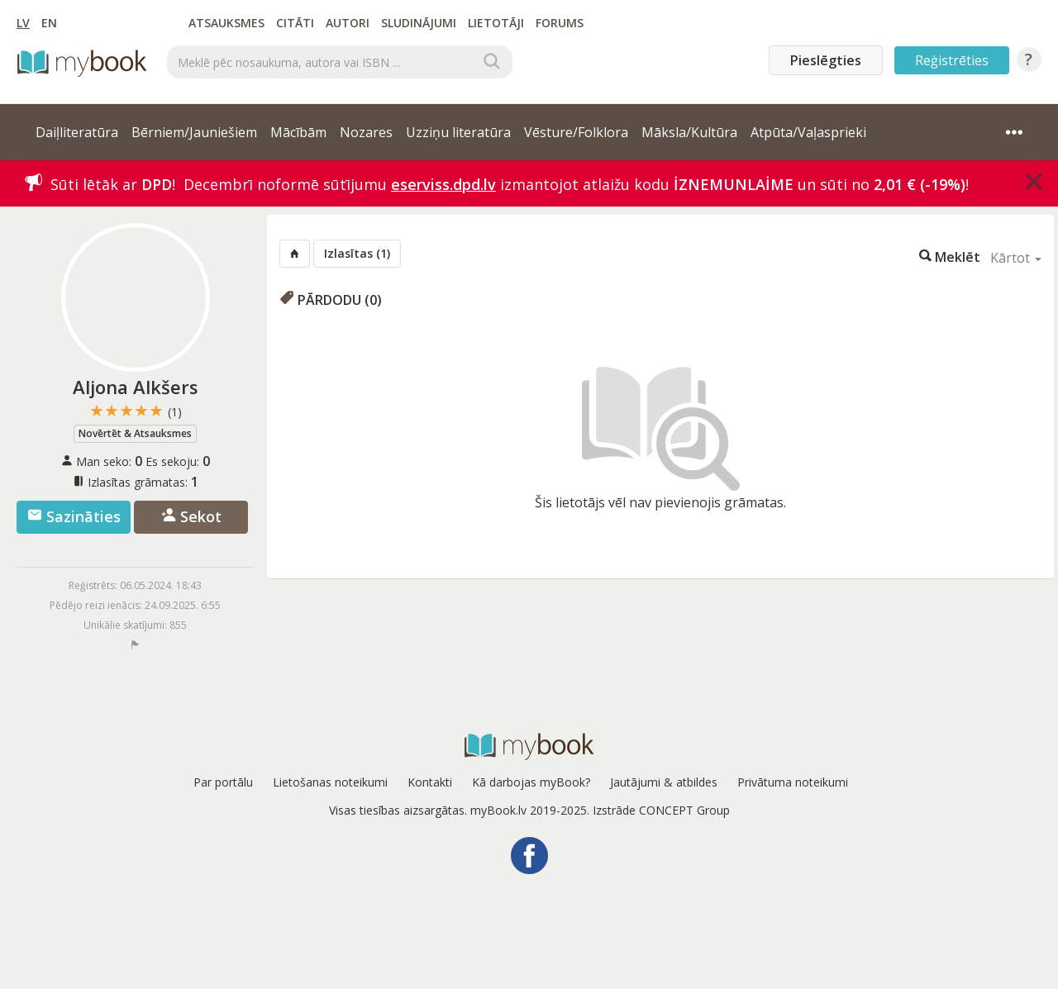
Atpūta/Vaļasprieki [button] (808, 132)
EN (49, 23)
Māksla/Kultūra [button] (689, 132)
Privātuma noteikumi (792, 782)
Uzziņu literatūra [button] (458, 132)
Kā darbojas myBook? (531, 782)
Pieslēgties (825, 60)
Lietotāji (496, 23)
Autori (347, 23)
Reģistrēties (952, 60)
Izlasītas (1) (357, 253)
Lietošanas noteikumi (330, 782)
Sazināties (74, 516)
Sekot (191, 516)
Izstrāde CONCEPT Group (661, 810)
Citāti (295, 23)
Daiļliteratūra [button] (77, 132)
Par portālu (223, 782)
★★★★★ (135, 411)
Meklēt (949, 256)
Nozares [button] (366, 132)
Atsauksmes (226, 23)
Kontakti (429, 782)
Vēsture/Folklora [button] (576, 132)
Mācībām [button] (298, 132)
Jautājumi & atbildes (663, 782)
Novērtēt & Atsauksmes (135, 433)
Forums (560, 23)
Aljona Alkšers (135, 386)
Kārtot (1015, 258)
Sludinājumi (418, 23)
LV (23, 23)
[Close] (1034, 182)
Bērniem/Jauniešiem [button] (194, 132)
